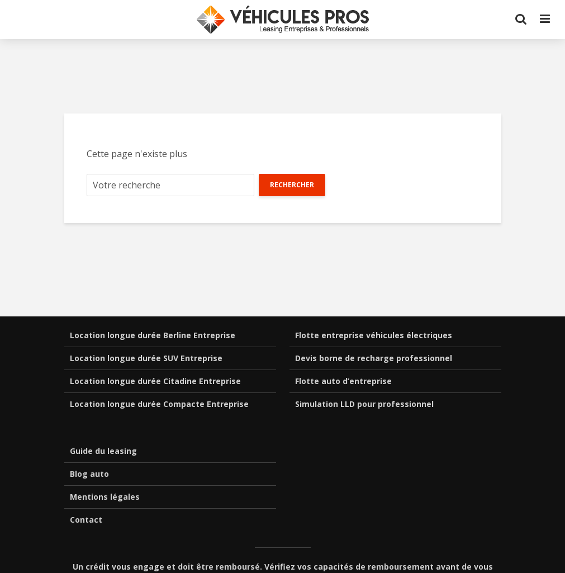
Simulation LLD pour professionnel (364, 404)
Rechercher (292, 185)
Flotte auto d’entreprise (343, 381)
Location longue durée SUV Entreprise (146, 358)
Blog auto (89, 473)
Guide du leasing (103, 451)
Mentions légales (105, 496)
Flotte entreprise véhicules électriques (373, 335)
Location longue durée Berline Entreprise (152, 335)
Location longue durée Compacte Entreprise (159, 404)
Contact (86, 519)
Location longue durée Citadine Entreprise (155, 381)
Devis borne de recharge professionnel (373, 358)
